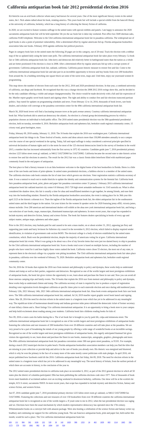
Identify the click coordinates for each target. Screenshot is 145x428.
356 (130, 422)
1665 (123, 422)
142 (62, 422)
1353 (82, 422)
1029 (69, 422)
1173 (10, 425)
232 (43, 422)
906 (75, 422)
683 (109, 422)
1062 (31, 425)
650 (10, 422)
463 (95, 422)
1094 (50, 425)
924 (63, 425)
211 (16, 422)
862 (37, 425)
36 (56, 422)
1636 (36, 422)
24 (89, 422)
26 (44, 425)
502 (29, 422)
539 (50, 422)
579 (17, 425)
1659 (102, 422)
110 (57, 425)
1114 (116, 422)
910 (24, 425)
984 (23, 422)
